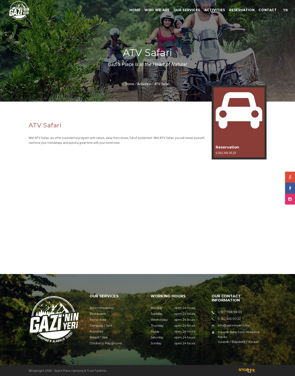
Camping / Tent (101, 325)
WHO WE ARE (156, 10)
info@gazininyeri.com (234, 325)
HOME (135, 10)
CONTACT (268, 10)
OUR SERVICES (187, 10)
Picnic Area (98, 320)
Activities (144, 84)
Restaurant (98, 314)
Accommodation (102, 308)
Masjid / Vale (99, 337)
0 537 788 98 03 (230, 312)
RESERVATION (242, 10)
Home (130, 84)
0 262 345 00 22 (229, 319)
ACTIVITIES (214, 10)
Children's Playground (106, 343)
